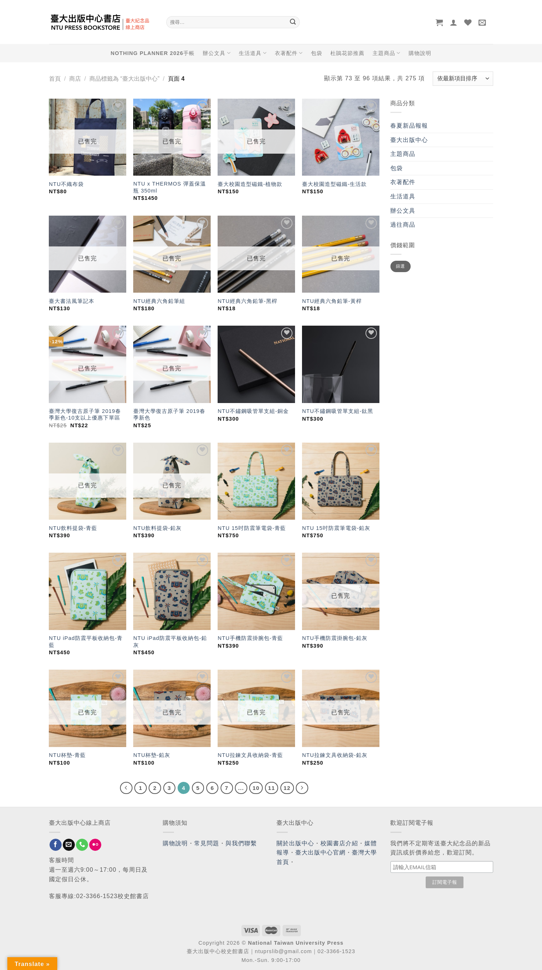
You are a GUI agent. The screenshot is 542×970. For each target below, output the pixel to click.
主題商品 (386, 53)
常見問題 (206, 843)
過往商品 (402, 225)
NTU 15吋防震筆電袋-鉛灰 (336, 528)
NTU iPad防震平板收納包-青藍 (86, 641)
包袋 (316, 53)
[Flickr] (95, 845)
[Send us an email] (69, 845)
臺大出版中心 (409, 140)
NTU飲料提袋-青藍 (73, 528)
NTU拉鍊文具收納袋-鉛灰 (334, 755)
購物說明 (419, 53)
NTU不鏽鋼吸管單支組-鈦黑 (337, 411)
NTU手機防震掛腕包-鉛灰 (334, 638)
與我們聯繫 (241, 843)
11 (271, 788)
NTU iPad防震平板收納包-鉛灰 (170, 641)
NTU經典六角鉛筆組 (159, 301)
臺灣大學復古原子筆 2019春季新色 (169, 414)
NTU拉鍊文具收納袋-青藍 (250, 755)
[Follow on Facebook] (56, 845)
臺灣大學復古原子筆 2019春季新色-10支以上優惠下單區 (85, 414)
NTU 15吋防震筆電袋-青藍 (252, 528)
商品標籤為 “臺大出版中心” (124, 79)
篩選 (400, 266)
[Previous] (126, 788)
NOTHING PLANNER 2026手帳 (153, 53)
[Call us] (82, 845)
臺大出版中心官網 (320, 852)
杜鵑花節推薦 (347, 53)
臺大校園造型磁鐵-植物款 (250, 184)
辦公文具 (216, 53)
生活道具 (253, 53)
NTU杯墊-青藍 (67, 755)
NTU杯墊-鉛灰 (151, 755)
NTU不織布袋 (66, 184)
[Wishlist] (468, 22)
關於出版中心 (295, 843)
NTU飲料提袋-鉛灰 (157, 528)
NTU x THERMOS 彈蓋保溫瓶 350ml (169, 187)
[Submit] (293, 22)
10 (255, 788)
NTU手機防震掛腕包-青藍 (250, 638)
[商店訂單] (463, 79)
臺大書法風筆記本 (71, 301)
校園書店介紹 (339, 843)
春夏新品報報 (409, 125)
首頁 (55, 79)
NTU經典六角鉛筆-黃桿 (332, 301)
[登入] (454, 22)
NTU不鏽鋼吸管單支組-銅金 (253, 411)
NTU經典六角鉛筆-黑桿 (247, 301)
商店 (75, 79)
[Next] (302, 788)
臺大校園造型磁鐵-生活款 (334, 184)
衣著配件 (289, 53)
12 (287, 788)
